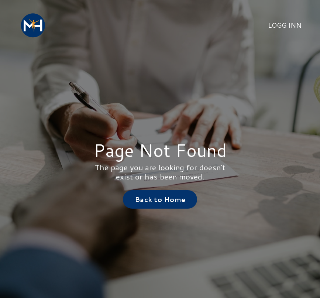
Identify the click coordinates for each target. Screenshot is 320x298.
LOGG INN (285, 25)
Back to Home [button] (160, 199)
